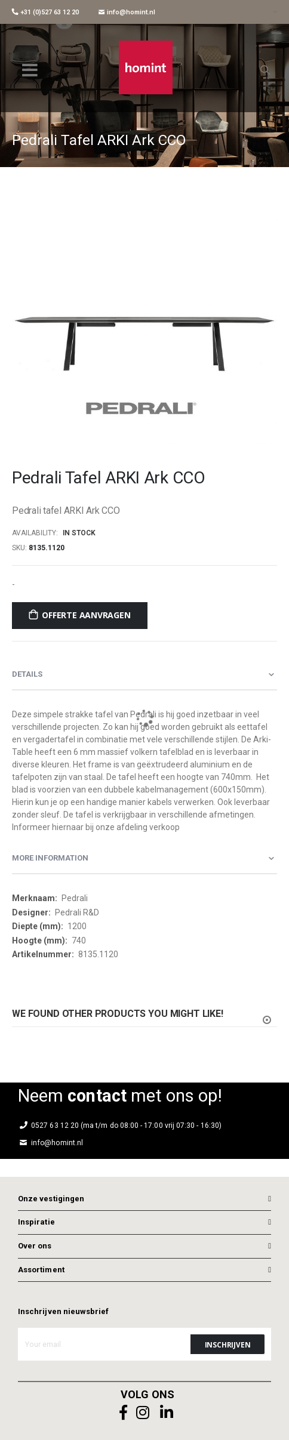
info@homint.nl (127, 12)
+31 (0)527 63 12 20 (45, 12)
